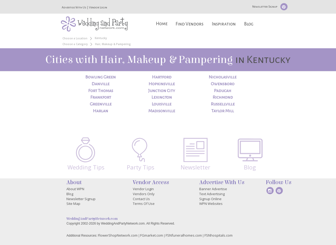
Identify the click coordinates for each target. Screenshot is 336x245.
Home (161, 23)
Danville (100, 84)
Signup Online (210, 198)
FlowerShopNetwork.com (118, 235)
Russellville (223, 104)
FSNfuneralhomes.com (184, 235)
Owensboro (222, 84)
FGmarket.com (151, 235)
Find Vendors (189, 24)
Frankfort (100, 97)
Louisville (161, 104)
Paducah (222, 90)
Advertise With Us (74, 7)
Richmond (223, 97)
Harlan (100, 111)
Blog (248, 24)
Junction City (161, 90)
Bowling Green (100, 77)
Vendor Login (98, 7)
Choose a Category (75, 44)
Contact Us (141, 198)
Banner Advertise (213, 189)
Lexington (161, 97)
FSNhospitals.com (218, 235)
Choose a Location (74, 38)
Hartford (161, 77)
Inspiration (224, 24)
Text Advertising (212, 193)
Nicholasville (223, 77)
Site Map (73, 203)
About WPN (75, 189)
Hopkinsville (162, 84)
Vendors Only (144, 193)
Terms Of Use (144, 203)
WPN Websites (211, 203)
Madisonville (161, 111)
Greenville (101, 104)
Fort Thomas (100, 90)
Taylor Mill (222, 111)
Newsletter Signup (264, 6)
